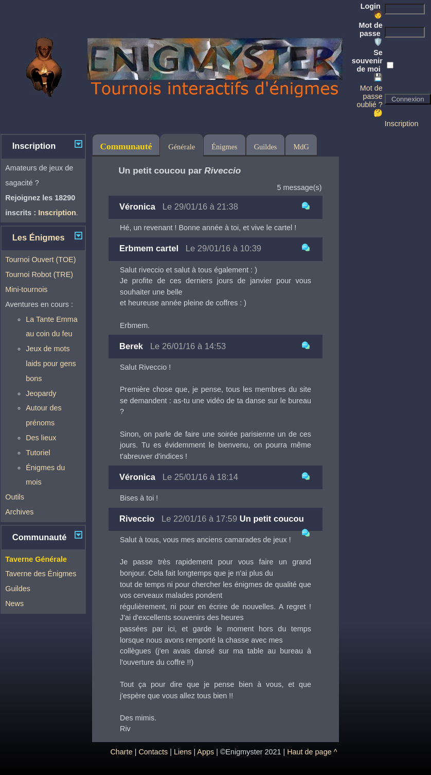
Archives (19, 512)
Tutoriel (38, 453)
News (14, 603)
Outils (14, 497)
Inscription (402, 123)
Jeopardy (41, 393)
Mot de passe (370, 33)
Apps (205, 752)
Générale (181, 147)
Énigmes (224, 147)
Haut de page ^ (312, 752)
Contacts (153, 752)
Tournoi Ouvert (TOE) (40, 259)
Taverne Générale (36, 559)
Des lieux (41, 438)
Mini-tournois (26, 289)
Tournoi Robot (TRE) (39, 274)
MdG (301, 147)
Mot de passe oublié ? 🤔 (369, 100)
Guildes (17, 588)
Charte (121, 752)
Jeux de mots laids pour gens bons (51, 364)
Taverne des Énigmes (40, 574)
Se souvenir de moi (367, 64)
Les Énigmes (38, 238)
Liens (182, 752)
